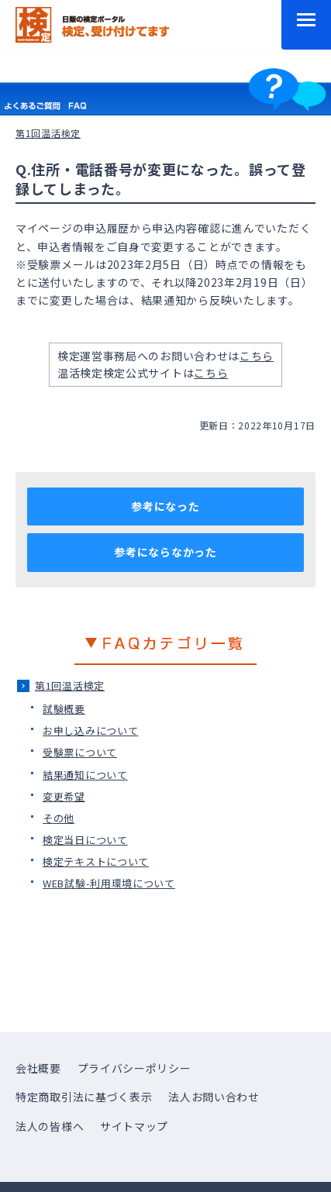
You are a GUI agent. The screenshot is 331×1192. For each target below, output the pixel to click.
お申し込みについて (90, 730)
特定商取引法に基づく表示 (84, 1096)
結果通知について (85, 774)
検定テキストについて (96, 861)
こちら (257, 355)
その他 (58, 818)
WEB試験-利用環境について (109, 883)
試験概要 (64, 708)
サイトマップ (134, 1126)
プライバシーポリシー (134, 1068)
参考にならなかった (165, 552)
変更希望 (64, 796)
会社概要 (38, 1068)
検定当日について (85, 839)
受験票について (80, 752)
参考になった (165, 506)
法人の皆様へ (50, 1126)
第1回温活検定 (70, 685)
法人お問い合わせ (214, 1096)
